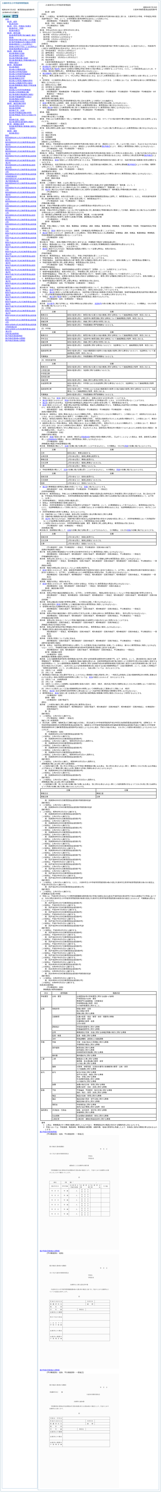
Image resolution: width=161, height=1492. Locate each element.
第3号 (57, 69)
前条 (51, 437)
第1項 (50, 107)
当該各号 (98, 304)
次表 (66, 446)
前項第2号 (47, 67)
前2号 (47, 190)
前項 (44, 103)
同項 (66, 400)
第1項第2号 (47, 69)
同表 (126, 446)
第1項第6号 (47, 73)
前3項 (45, 249)
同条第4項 (85, 437)
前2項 (52, 691)
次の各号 (50, 304)
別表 (86, 487)
